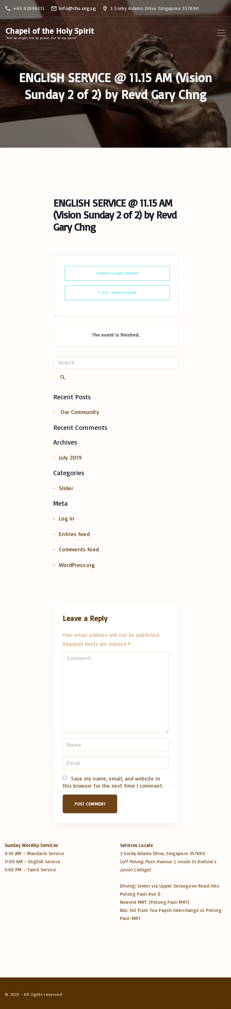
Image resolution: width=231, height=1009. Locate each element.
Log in (66, 518)
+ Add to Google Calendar (117, 273)
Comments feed (79, 549)
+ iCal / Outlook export (117, 292)
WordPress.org (77, 564)
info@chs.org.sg (77, 8)
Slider (66, 488)
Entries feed (74, 533)
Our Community (79, 411)
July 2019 (70, 457)
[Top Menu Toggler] (221, 33)
